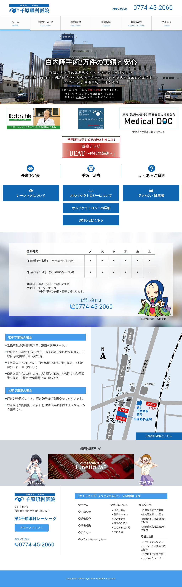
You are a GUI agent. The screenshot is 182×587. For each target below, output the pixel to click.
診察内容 (76, 23)
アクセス (167, 23)
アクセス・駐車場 (151, 195)
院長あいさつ (121, 514)
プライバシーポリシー (93, 539)
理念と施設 (119, 510)
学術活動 (136, 23)
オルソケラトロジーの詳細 (91, 208)
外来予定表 (30, 175)
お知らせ (86, 512)
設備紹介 (106, 23)
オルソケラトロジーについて (91, 195)
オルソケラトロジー (152, 558)
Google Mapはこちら (159, 436)
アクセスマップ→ (31, 528)
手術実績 (118, 532)
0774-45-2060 (153, 7)
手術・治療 (91, 175)
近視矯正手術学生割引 (153, 554)
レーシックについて (31, 195)
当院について (45, 23)
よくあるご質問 (151, 175)
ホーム (15, 23)
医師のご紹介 (121, 523)
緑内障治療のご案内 (152, 514)
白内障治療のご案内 (152, 510)
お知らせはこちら (91, 220)
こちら (80, 97)
